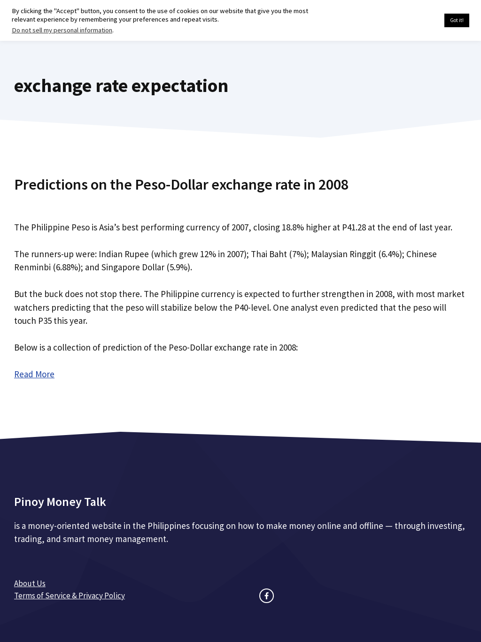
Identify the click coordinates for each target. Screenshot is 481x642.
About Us (30, 583)
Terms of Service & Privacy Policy (69, 595)
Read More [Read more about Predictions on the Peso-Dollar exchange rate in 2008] (34, 374)
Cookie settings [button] (415, 20)
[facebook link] (266, 595)
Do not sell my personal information (62, 30)
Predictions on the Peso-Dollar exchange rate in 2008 (181, 184)
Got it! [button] (457, 20)
